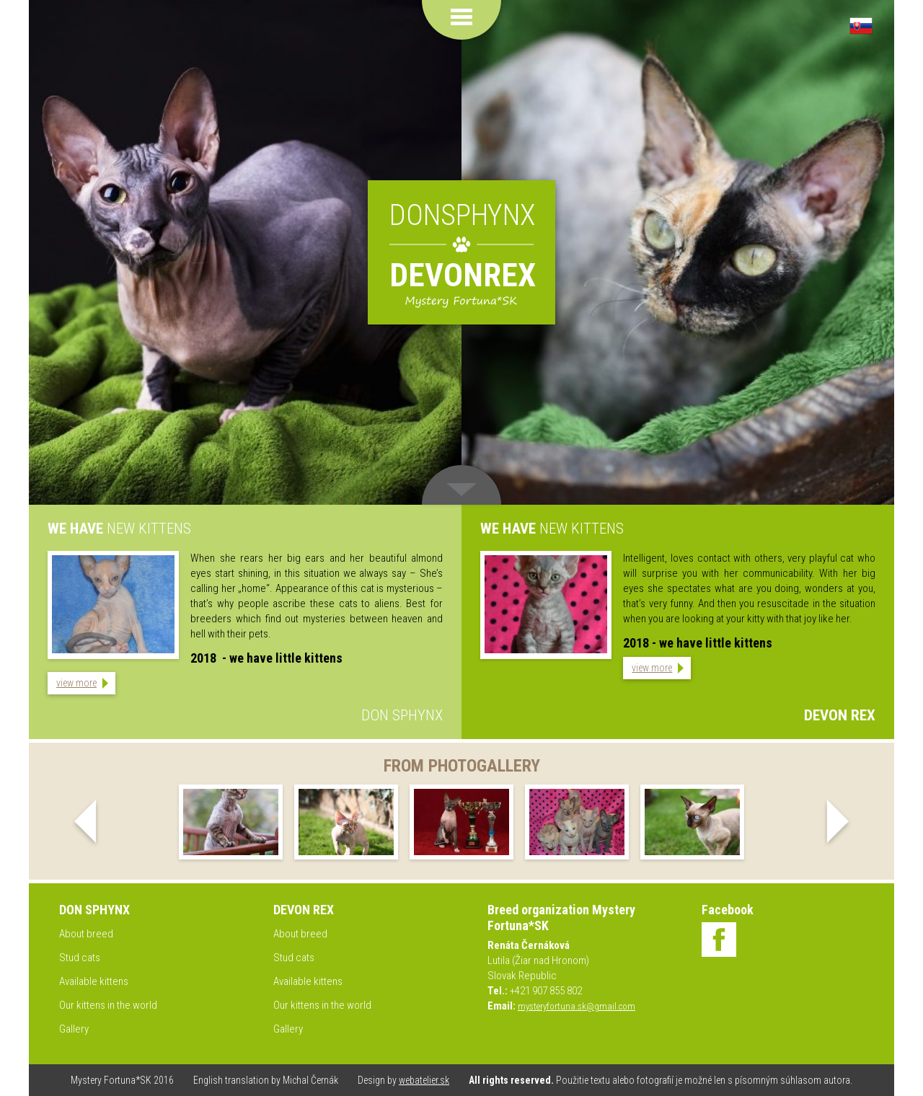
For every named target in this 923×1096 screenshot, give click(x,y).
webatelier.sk (424, 1080)
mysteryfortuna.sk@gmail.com (576, 1006)
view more (76, 683)
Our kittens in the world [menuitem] (108, 1005)
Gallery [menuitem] (74, 1028)
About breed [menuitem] (86, 933)
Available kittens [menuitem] (93, 981)
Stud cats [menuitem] (79, 957)
